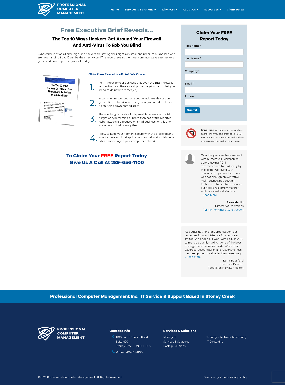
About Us (190, 9)
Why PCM (169, 9)
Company (192, 71)
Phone (189, 96)
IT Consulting (214, 341)
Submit (192, 110)
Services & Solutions (140, 9)
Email (189, 83)
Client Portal (235, 9)
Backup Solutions (174, 346)
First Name (193, 45)
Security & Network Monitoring (226, 337)
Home (115, 9)
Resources (212, 9)
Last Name (193, 58)
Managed (169, 337)
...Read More (209, 195)
